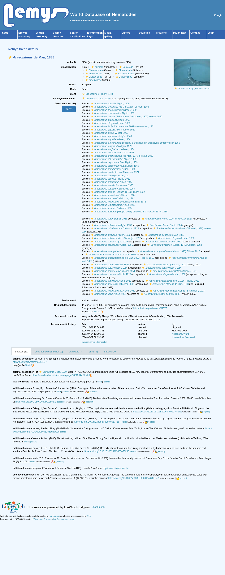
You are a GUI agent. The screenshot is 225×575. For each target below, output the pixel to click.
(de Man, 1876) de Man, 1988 (119, 106)
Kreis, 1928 (112, 152)
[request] (93, 392)
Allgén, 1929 (111, 146)
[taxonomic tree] (88, 342)
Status (72, 84)
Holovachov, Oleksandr (183, 337)
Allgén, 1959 (109, 103)
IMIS (99, 381)
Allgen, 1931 (108, 294)
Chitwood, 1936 (114, 228)
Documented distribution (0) (49, 351)
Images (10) (110, 351)
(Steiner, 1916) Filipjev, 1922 (117, 192)
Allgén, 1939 (113, 162)
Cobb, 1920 (95, 98)
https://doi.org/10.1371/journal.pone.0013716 (96, 421)
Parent (72, 94)
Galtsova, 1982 (112, 198)
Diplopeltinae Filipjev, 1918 (97, 94)
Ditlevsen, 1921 (112, 284)
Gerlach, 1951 (109, 264)
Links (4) (93, 351)
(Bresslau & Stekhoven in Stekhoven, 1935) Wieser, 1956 (135, 143)
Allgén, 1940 (111, 136)
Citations (161, 32)
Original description (65, 305)
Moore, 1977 (110, 175)
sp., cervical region (194, 88)
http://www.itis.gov (112, 468)
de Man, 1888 (110, 123)
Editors (126, 32)
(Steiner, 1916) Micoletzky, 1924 (166, 218)
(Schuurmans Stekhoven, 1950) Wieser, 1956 (126, 116)
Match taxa (179, 32)
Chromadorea (94, 70)
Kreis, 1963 (112, 188)
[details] (97, 312)
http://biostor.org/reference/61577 (150, 308)
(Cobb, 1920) (111, 274)
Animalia (97, 67)
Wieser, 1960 (112, 195)
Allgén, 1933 (111, 225)
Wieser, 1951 (112, 271)
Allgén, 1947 (111, 182)
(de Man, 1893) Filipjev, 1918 (168, 251)
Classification (68, 67)
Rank (73, 89)
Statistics (144, 32)
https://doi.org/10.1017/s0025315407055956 (106, 451)
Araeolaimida (93, 73)
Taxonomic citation (65, 316)
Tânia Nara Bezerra (41, 519)
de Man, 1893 (110, 254)
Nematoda (126, 67)
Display (69, 109)
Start (5, 32)
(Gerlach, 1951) (164, 264)
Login (211, 32)
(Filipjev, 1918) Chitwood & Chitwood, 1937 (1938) (129, 211)
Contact (195, 32)
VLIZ (89, 516)
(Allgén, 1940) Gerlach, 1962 (174, 245)
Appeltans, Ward (180, 334)
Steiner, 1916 (108, 218)
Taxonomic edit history (63, 324)
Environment (69, 300)
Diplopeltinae (123, 76)
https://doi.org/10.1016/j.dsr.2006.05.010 (153, 411)
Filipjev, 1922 (110, 178)
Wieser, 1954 (112, 149)
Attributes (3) (76, 351)
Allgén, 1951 (111, 245)
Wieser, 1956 (109, 133)
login (218, 15)
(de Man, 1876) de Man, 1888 (121, 156)
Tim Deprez (54, 516)
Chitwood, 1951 (111, 208)
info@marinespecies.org (63, 519)
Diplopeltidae (93, 76)
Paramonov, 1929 (112, 129)
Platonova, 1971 (114, 172)
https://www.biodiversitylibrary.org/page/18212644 (57, 375)
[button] (10, 57)
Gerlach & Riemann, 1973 (118, 201)
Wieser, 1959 (113, 110)
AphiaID (71, 62)
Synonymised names (64, 98)
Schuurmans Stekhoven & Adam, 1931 (122, 126)
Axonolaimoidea (124, 73)
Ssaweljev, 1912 (115, 238)
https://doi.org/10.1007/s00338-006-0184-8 (130, 478)
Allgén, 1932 (110, 235)
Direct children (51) (65, 103)
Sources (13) (21, 351)
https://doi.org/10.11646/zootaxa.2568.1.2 (36, 401)
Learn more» (98, 507)
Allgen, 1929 (109, 241)
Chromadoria (123, 70)
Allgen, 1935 (112, 205)
